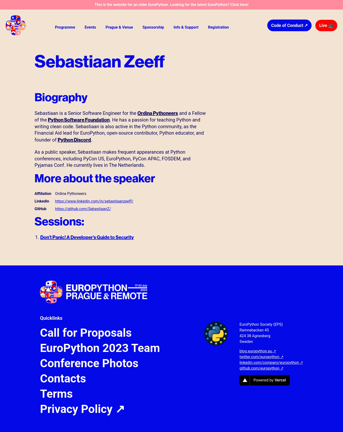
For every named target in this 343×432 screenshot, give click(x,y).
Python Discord (74, 140)
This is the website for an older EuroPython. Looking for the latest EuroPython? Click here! (171, 4)
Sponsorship (153, 27)
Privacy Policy (82, 409)
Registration (218, 27)
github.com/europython (261, 368)
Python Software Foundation (79, 120)
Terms (56, 394)
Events (90, 27)
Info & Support (186, 27)
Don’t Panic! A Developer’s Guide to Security (87, 237)
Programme (65, 27)
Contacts (63, 378)
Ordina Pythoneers (157, 113)
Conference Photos (89, 363)
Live (326, 25)
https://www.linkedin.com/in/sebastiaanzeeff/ (94, 201)
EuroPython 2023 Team (100, 348)
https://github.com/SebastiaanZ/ (83, 209)
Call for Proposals (86, 333)
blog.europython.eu (257, 351)
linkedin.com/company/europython (271, 362)
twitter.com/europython (261, 357)
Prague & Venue (119, 27)
